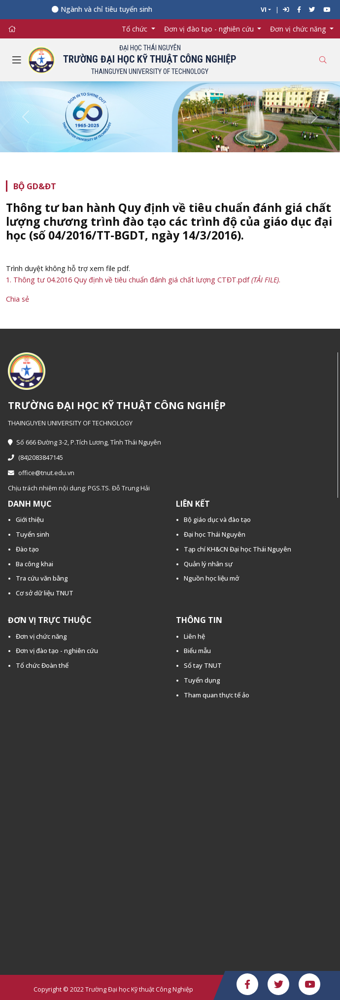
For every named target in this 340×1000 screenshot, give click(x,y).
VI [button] (264, 9)
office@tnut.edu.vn (41, 473)
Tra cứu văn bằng (42, 578)
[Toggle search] (322, 59)
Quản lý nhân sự (208, 563)
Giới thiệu (30, 519)
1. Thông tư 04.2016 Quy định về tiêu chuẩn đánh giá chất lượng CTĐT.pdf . (143, 279)
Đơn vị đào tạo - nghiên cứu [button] (210, 29)
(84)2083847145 (35, 457)
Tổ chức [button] (135, 29)
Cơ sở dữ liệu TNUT (44, 592)
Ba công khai (34, 563)
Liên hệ (194, 636)
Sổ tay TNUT (203, 665)
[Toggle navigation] (17, 60)
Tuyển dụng (202, 680)
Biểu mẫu (197, 650)
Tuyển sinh (32, 534)
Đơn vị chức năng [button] (299, 29)
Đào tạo (27, 549)
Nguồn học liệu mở (211, 578)
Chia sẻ (17, 299)
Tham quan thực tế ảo (216, 694)
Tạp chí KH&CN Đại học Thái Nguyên (237, 549)
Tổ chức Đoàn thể (42, 665)
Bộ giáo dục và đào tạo (217, 519)
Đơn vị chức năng (41, 636)
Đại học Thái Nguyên (214, 534)
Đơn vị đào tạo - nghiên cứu (57, 650)
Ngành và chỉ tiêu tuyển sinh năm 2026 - (131, 9)
